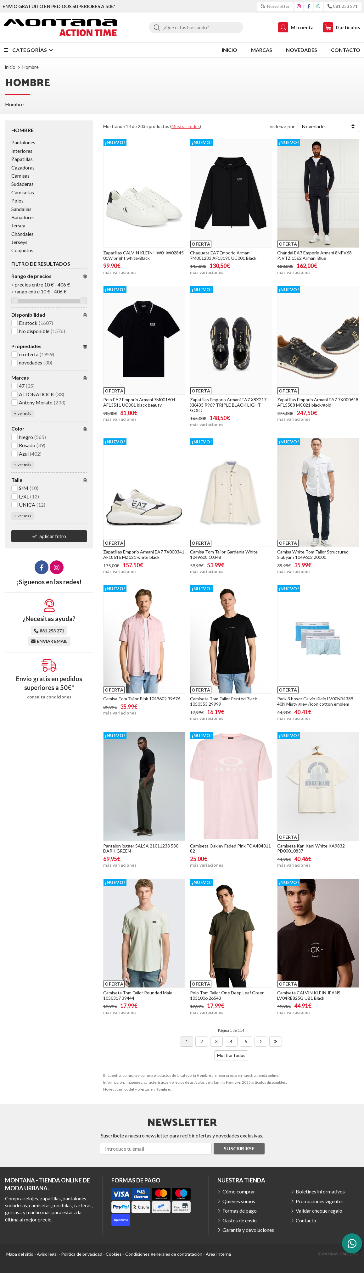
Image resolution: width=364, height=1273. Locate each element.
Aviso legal (47, 1254)
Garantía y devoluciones (248, 1230)
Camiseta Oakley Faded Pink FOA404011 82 (230, 848)
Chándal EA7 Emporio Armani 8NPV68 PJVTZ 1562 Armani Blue (314, 255)
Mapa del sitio (19, 1254)
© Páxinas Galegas (338, 1254)
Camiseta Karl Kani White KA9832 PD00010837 (311, 848)
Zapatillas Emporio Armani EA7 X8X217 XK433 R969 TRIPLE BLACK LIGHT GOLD (228, 405)
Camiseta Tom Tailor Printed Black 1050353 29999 (223, 701)
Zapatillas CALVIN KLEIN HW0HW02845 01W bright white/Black (143, 255)
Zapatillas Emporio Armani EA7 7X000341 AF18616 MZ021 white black (143, 554)
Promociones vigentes (320, 1201)
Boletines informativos (320, 1191)
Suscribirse (239, 1148)
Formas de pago (239, 1211)
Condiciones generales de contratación (163, 1254)
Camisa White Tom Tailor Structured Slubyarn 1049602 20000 (313, 554)
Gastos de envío (239, 1220)
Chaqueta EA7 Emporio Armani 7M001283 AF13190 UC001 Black (223, 255)
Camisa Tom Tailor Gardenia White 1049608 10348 (224, 554)
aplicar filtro (52, 536)
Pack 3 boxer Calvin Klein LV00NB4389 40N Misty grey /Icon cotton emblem (315, 701)
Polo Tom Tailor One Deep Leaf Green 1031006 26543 (227, 995)
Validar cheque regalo (319, 1211)
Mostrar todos (185, 126)
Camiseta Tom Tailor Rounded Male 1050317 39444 (137, 995)
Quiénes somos (238, 1201)
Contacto (306, 1220)
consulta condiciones (49, 696)
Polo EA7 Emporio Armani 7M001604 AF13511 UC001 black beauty (139, 402)
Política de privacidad (81, 1254)
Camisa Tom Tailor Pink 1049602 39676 (141, 698)
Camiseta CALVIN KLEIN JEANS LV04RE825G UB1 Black (308, 995)
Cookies (114, 1254)
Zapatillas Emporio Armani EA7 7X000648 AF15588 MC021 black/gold (317, 402)
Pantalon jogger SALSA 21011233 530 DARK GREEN (140, 848)
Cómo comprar (238, 1191)
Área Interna (218, 1254)
